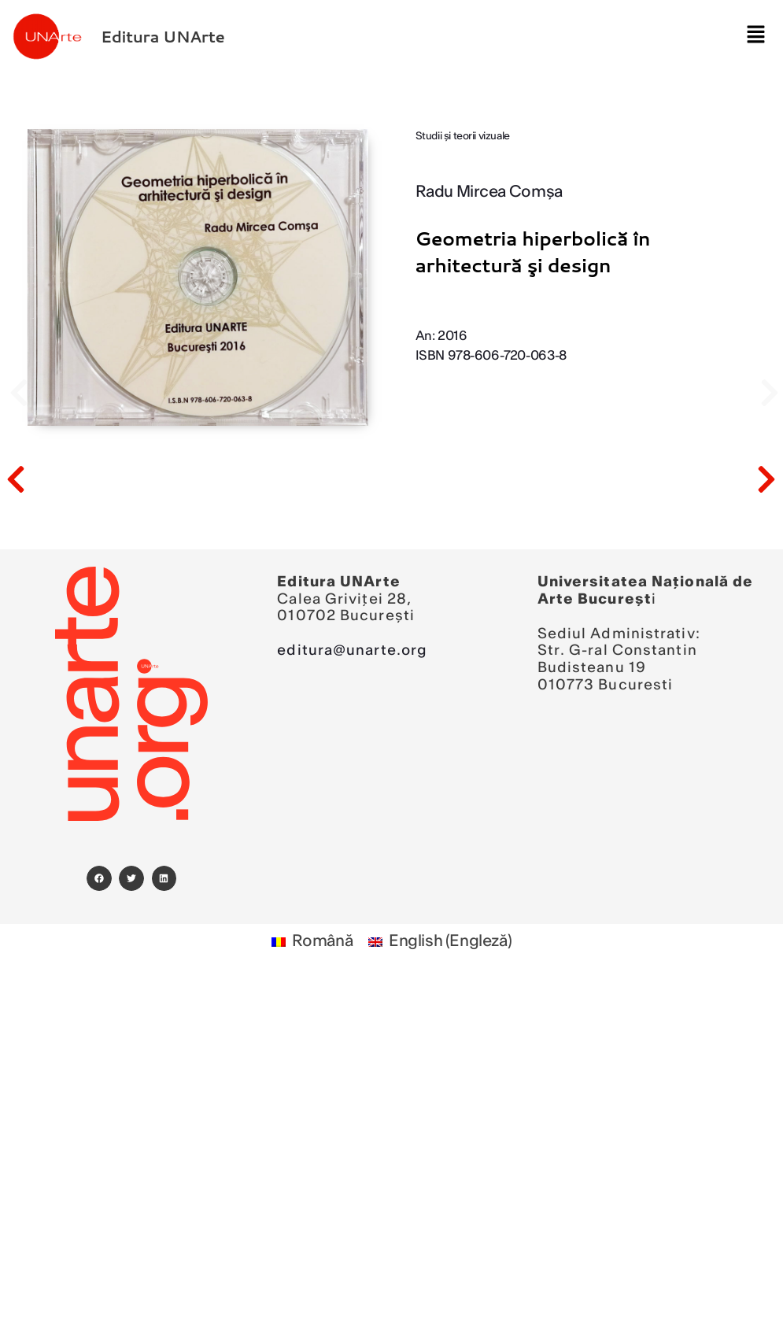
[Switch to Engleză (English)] (439, 942)
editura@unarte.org (352, 651)
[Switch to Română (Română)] (312, 942)
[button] (751, 36)
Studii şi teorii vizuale (463, 136)
